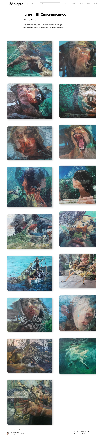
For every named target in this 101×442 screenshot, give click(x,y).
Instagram (20, 430)
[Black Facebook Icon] (30, 4)
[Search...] (49, 4)
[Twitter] (32, 4)
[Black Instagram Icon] (27, 4)
